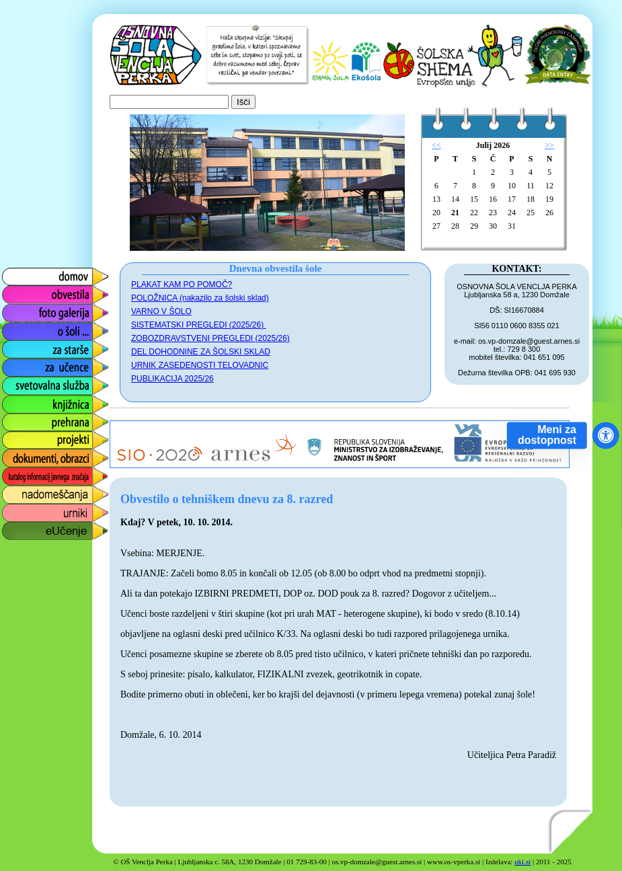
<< (436, 145)
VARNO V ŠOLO (161, 311)
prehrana (21, 418)
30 (493, 226)
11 (531, 185)
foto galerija (28, 309)
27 (436, 226)
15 (474, 199)
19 (549, 199)
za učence (24, 364)
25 (531, 212)
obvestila (21, 291)
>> (549, 145)
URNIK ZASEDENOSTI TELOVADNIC (199, 365)
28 (455, 226)
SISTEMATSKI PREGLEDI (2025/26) (198, 325)
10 (512, 185)
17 (512, 199)
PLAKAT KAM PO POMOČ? (181, 284)
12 (549, 185)
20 (436, 212)
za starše (22, 346)
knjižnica (20, 400)
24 (512, 212)
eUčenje (20, 527)
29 (474, 226)
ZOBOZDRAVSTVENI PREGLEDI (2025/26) (210, 338)
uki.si (522, 862)
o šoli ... (18, 328)
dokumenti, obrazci (45, 455)
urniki (13, 509)
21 (455, 212)
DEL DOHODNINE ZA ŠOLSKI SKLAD (200, 351)
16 (493, 199)
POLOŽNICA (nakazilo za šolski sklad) (200, 298)
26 (549, 212)
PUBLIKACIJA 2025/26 (172, 378)
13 (436, 199)
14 (455, 199)
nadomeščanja (35, 491)
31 (512, 226)
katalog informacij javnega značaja (42, 476)
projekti (17, 437)
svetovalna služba (42, 382)
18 (531, 199)
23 (493, 212)
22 (474, 212)
